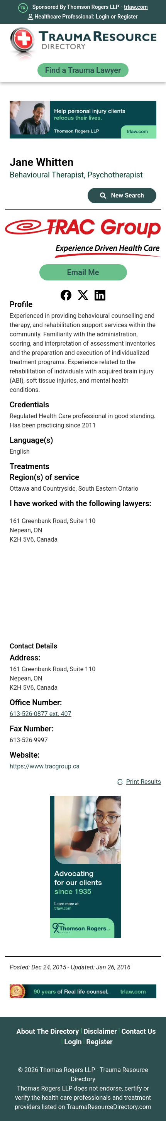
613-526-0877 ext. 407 (40, 714)
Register (127, 17)
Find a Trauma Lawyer (83, 70)
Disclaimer (100, 1031)
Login (102, 17)
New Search (122, 195)
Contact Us (139, 1031)
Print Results (139, 782)
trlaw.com (136, 7)
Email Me (83, 272)
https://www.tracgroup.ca (45, 766)
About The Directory (48, 1031)
